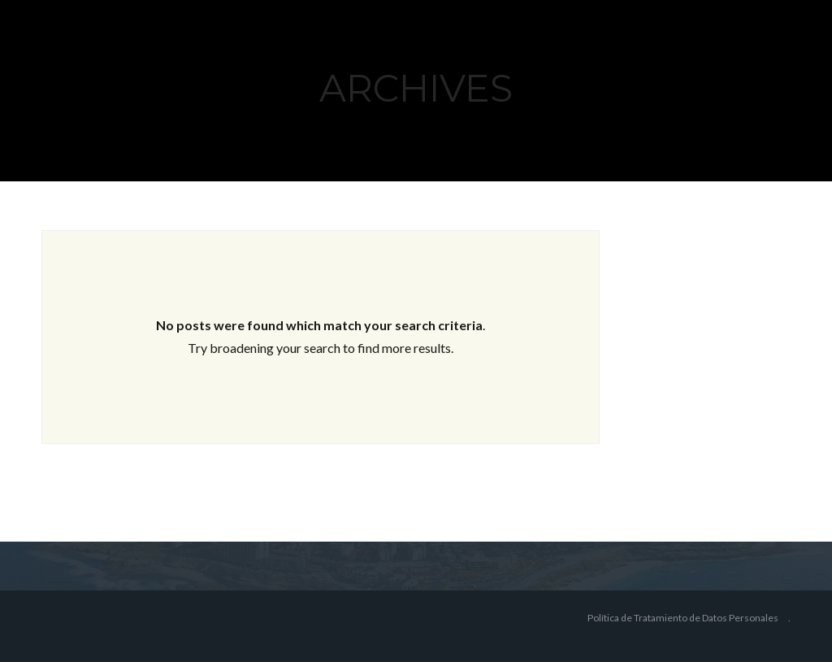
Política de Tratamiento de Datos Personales (682, 618)
